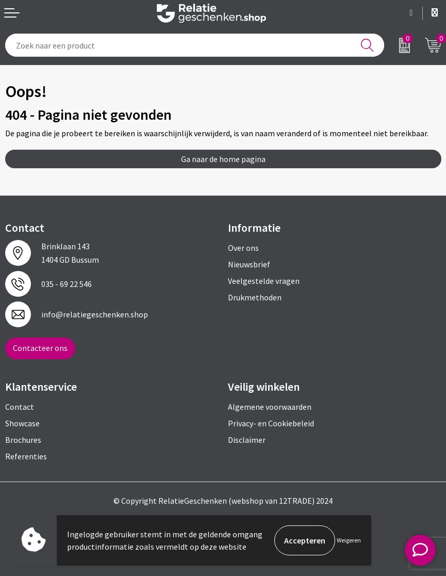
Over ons (243, 248)
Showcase (22, 423)
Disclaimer (247, 440)
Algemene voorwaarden (269, 407)
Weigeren (349, 540)
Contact (19, 407)
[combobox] (194, 45)
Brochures (23, 440)
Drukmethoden (255, 297)
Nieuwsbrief (249, 264)
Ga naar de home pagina (223, 159)
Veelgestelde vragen (264, 281)
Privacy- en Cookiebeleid (271, 423)
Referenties (26, 456)
